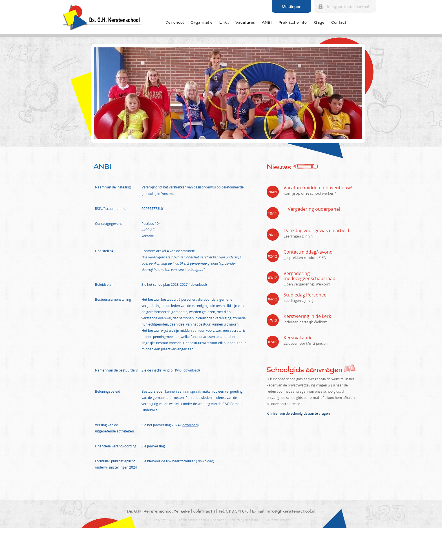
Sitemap (218, 520)
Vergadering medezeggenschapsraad (309, 276)
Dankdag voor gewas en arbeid (316, 230)
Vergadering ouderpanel (314, 209)
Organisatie (202, 22)
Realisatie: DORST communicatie (267, 520)
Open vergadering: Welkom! (307, 284)
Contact (338, 22)
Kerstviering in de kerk (307, 316)
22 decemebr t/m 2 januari (306, 343)
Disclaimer (234, 520)
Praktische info (293, 22)
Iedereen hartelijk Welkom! (306, 321)
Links (224, 22)
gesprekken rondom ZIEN (305, 257)
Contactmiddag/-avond (308, 251)
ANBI (267, 22)
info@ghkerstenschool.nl (291, 511)
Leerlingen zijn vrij (298, 236)
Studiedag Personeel (306, 294)
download (198, 284)
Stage (318, 22)
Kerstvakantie (298, 337)
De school (174, 22)
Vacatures (245, 22)
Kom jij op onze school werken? (310, 193)
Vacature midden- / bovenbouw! (318, 187)
